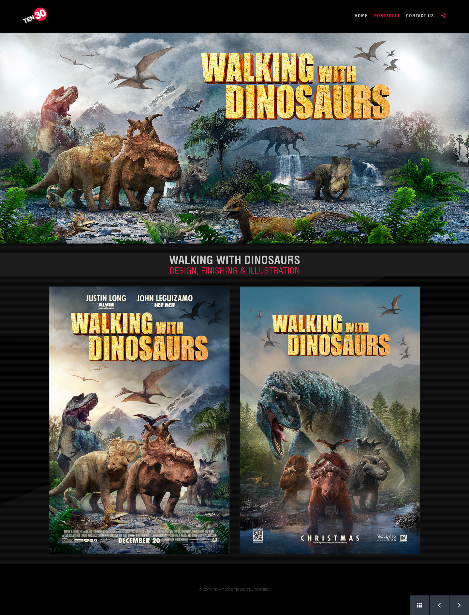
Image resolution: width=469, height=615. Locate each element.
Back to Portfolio (416, 603)
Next (455, 603)
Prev (436, 603)
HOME (361, 16)
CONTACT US (420, 16)
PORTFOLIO (387, 16)
